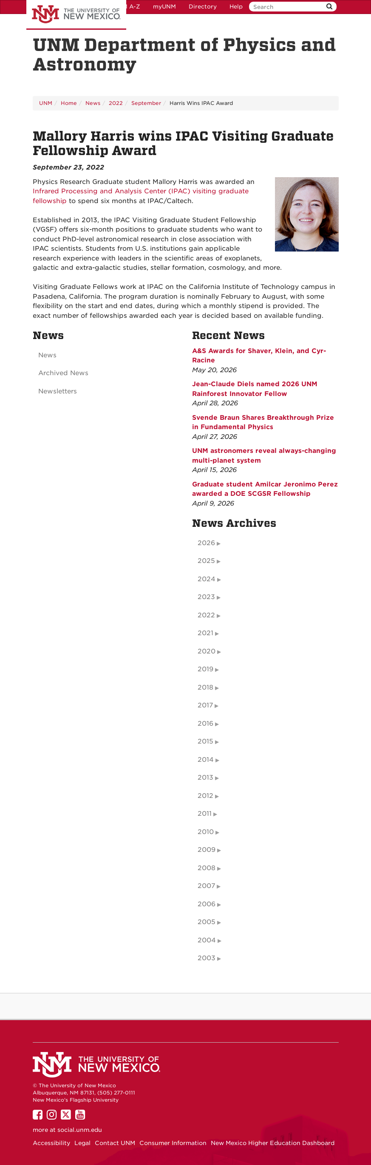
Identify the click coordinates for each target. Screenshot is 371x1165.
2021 (205, 633)
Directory (203, 6)
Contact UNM (115, 1143)
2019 (205, 669)
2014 (206, 759)
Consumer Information (173, 1143)
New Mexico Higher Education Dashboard (272, 1143)
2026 (206, 543)
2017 (205, 705)
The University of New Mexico (76, 15)
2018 (205, 687)
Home (69, 103)
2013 (205, 777)
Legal (82, 1143)
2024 (206, 579)
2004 (207, 940)
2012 (205, 796)
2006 (206, 904)
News (92, 103)
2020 (206, 651)
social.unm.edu (79, 1129)
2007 (206, 886)
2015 (205, 741)
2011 (205, 813)
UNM (45, 103)
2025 (206, 561)
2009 (206, 850)
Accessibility (51, 1143)
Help (236, 6)
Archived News (63, 373)
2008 (206, 868)
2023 (206, 597)
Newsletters (57, 391)
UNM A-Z (126, 6)
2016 (205, 723)
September (146, 103)
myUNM (164, 6)
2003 (206, 958)
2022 (116, 103)
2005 (206, 922)
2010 (206, 832)
